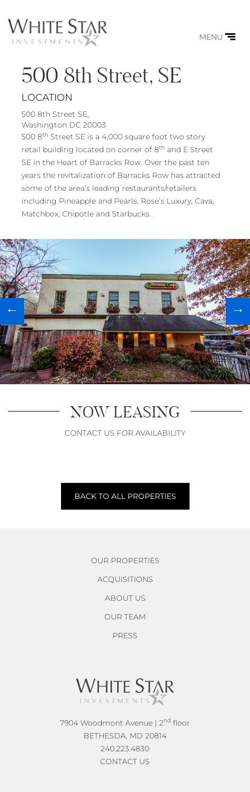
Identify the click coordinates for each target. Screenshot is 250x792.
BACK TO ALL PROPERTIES (125, 496)
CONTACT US (125, 761)
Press (125, 635)
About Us (125, 598)
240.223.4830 (125, 748)
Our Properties (125, 560)
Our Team (125, 617)
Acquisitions (125, 579)
